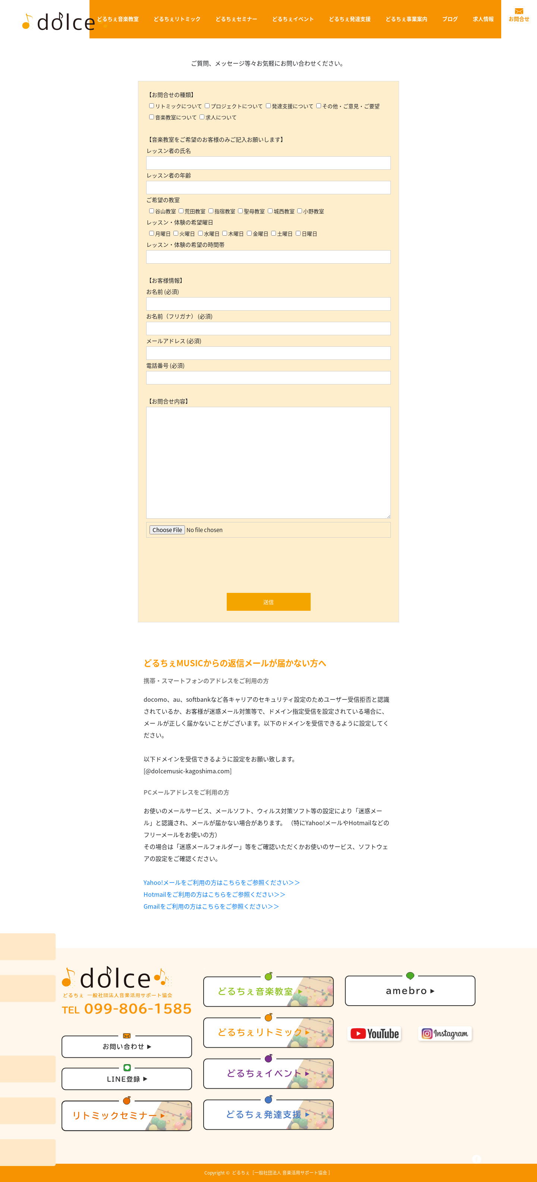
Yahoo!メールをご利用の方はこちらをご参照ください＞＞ (222, 882)
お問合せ (519, 18)
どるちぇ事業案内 (406, 18)
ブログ (450, 18)
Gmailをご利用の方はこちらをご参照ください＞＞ (211, 906)
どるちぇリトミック (177, 18)
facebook (476, 1159)
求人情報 (483, 18)
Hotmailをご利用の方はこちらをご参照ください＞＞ (215, 894)
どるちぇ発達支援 (350, 18)
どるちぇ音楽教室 (118, 18)
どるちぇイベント (293, 18)
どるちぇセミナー (236, 18)
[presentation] (268, 567)
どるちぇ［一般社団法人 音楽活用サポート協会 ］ (282, 1172)
